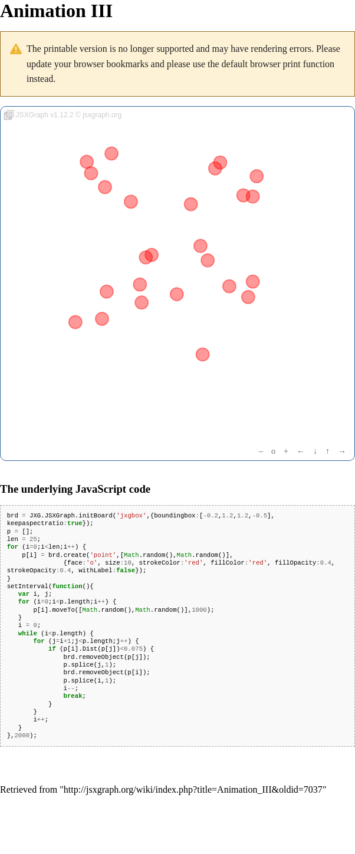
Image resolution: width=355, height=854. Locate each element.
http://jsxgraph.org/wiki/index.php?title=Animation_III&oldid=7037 (193, 789)
